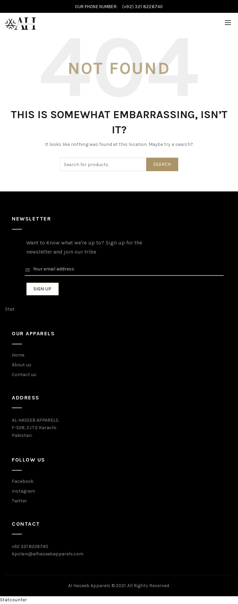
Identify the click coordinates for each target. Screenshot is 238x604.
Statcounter (13, 600)
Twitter (19, 501)
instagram (23, 491)
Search (162, 164)
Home (18, 355)
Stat (10, 309)
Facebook (22, 481)
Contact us (24, 374)
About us (21, 365)
